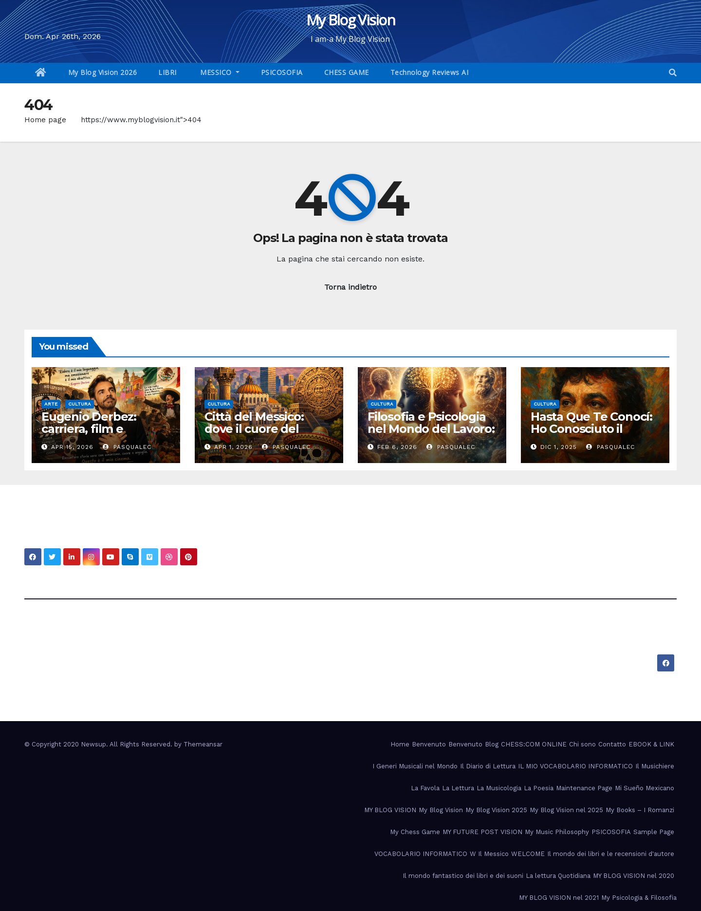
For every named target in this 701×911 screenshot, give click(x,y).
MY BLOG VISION (390, 810)
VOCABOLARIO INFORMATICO (420, 853)
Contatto (612, 744)
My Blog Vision (350, 20)
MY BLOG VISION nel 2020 (633, 875)
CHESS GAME (346, 72)
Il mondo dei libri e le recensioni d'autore (610, 853)
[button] (673, 72)
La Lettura (458, 788)
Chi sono (582, 744)
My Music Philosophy (557, 832)
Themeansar (203, 744)
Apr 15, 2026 (72, 447)
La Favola (425, 788)
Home (399, 744)
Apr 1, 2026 (233, 447)
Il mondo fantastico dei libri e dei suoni (463, 875)
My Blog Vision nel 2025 (566, 810)
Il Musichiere (654, 766)
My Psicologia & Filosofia (639, 897)
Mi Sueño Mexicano (644, 788)
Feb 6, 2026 (397, 447)
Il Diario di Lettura (488, 766)
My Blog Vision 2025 (496, 810)
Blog (491, 744)
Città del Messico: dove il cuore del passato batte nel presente (254, 434)
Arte (50, 404)
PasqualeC (127, 447)
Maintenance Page (584, 788)
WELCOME (528, 853)
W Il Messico (489, 853)
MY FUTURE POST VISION (482, 832)
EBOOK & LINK (651, 744)
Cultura (79, 404)
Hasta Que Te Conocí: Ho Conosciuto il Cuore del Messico (591, 428)
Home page (45, 119)
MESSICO (216, 72)
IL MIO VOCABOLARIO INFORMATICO (575, 766)
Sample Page (653, 832)
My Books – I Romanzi (640, 810)
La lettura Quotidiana (558, 875)
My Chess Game (415, 832)
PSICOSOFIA (282, 72)
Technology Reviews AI (429, 72)
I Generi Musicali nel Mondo (415, 766)
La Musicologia (499, 788)
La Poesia (538, 788)
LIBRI (167, 72)
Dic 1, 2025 (558, 447)
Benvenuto (429, 744)
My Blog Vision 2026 (102, 72)
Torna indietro (350, 287)
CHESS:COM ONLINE (534, 744)
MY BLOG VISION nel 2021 (559, 897)
